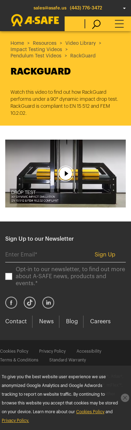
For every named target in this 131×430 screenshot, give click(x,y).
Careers (100, 321)
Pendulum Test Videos (35, 56)
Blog (72, 321)
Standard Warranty (67, 360)
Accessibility (89, 351)
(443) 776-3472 (86, 8)
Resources (45, 43)
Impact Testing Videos (36, 49)
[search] (93, 23)
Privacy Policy (52, 351)
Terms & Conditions (19, 360)
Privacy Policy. (15, 420)
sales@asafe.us (50, 8)
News (46, 321)
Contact (16, 321)
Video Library (80, 43)
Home (17, 43)
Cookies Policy (14, 351)
